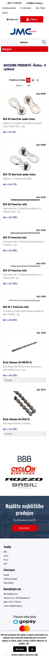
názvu (19, 85)
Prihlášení (31, 19)
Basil (5, 563)
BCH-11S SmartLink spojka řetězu (19, 174)
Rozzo (6, 559)
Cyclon (6, 555)
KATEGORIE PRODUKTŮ (17, 65)
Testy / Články (40, 7)
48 (33, 80)
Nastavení (20, 649)
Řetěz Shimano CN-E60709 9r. (17, 362)
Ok (32, 649)
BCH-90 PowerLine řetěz (15, 204)
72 (38, 80)
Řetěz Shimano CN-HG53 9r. (16, 419)
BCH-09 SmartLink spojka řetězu (19, 119)
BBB (5, 551)
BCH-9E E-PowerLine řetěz (16, 307)
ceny (28, 85)
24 (28, 80)
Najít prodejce (24, 528)
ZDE (36, 654)
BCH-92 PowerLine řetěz (15, 270)
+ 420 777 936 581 (13, 3)
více (23, 126)
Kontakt (5, 12)
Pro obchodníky (25, 7)
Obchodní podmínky (9, 7)
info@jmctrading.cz (35, 3)
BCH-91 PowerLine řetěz (15, 237)
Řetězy (37, 65)
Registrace (12, 19)
